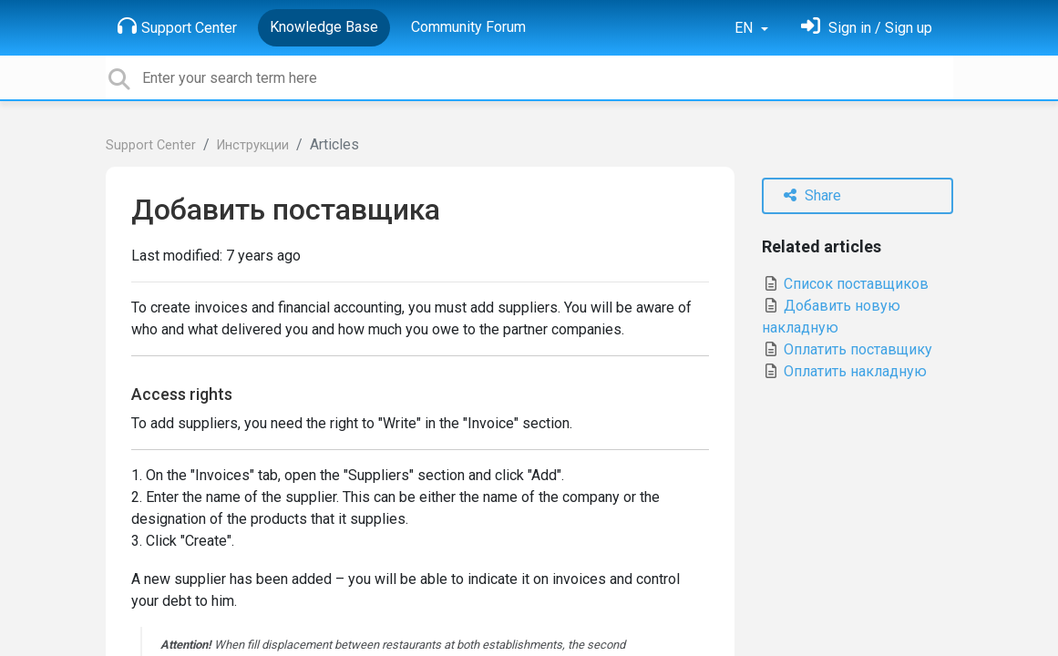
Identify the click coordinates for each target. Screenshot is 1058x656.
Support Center (177, 26)
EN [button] (745, 27)
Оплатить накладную (844, 371)
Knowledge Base (324, 27)
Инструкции (253, 145)
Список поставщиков (845, 283)
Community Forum (468, 27)
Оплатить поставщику (847, 349)
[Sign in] (867, 27)
